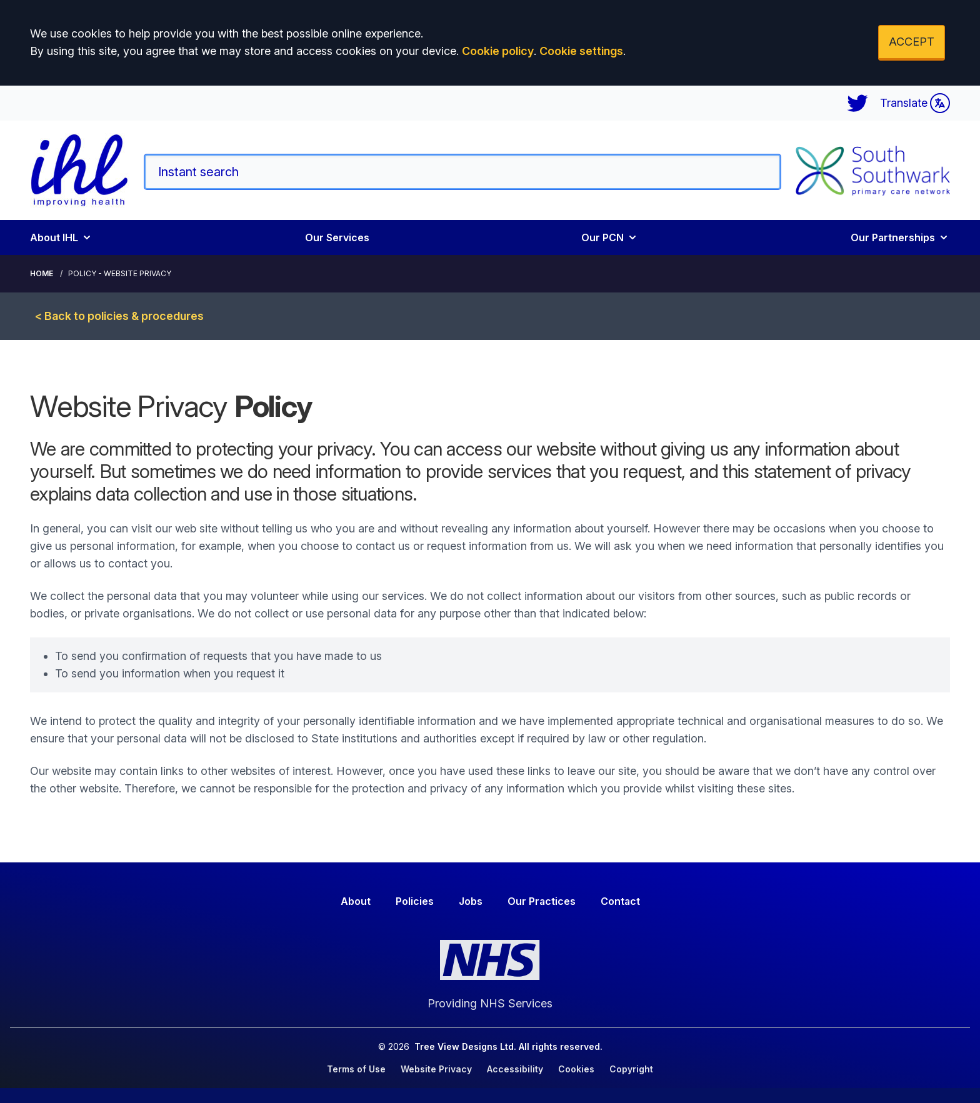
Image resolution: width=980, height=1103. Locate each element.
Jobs (470, 901)
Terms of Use (356, 1069)
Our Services (337, 237)
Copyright (631, 1069)
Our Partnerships (900, 237)
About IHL (61, 237)
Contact (620, 901)
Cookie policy (498, 50)
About (356, 901)
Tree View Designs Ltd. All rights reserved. (508, 1046)
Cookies (576, 1069)
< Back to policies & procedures (119, 315)
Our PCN (610, 237)
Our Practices (542, 901)
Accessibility (515, 1069)
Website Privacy (436, 1069)
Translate (915, 103)
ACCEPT (911, 41)
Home (41, 273)
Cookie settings (581, 50)
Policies (415, 901)
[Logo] (79, 170)
